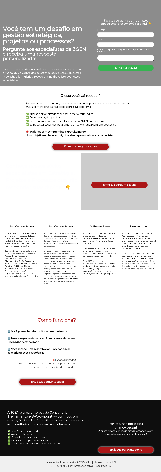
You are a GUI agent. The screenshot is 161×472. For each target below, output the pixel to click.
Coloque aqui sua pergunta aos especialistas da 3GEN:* (123, 51)
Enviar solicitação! (126, 67)
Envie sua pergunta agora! (80, 146)
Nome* (101, 30)
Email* (100, 39)
